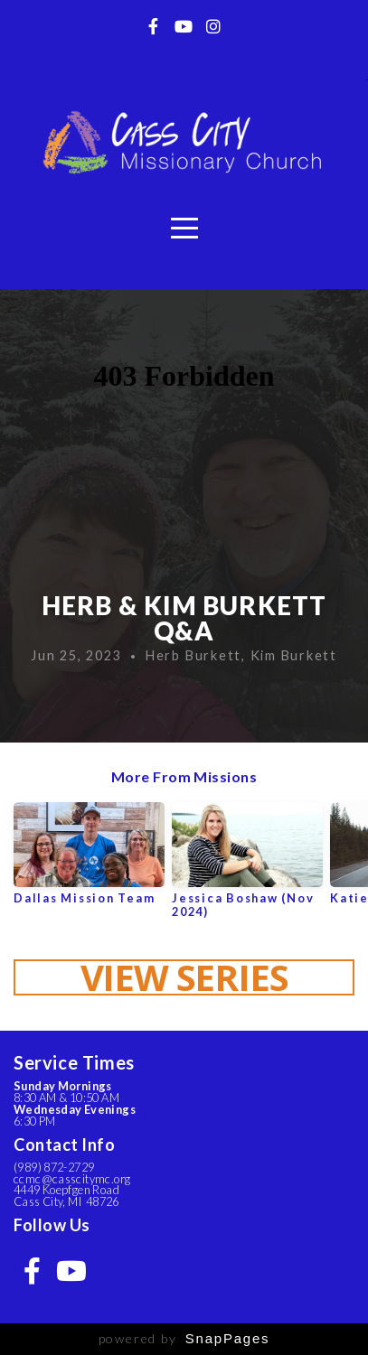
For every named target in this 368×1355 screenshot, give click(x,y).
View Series (184, 977)
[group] (89, 860)
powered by (184, 1338)
